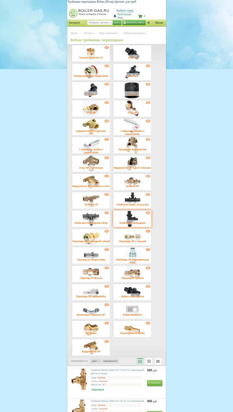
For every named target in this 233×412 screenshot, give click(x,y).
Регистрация (124, 14)
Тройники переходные (133, 33)
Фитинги (88, 33)
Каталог (74, 33)
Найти (117, 22)
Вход (120, 17)
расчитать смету (135, 22)
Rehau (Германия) (107, 33)
